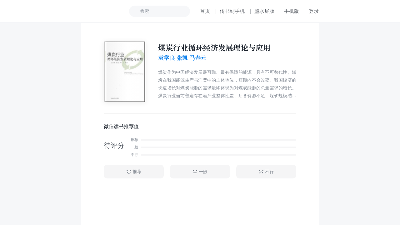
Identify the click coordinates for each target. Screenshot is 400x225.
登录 (314, 11)
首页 (205, 11)
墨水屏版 (264, 11)
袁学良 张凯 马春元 (182, 58)
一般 (200, 171)
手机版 (291, 11)
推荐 (133, 171)
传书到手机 (232, 11)
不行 (266, 171)
